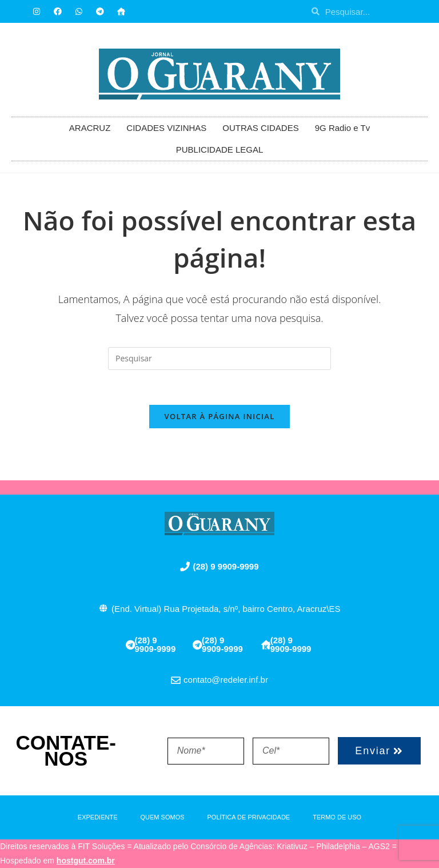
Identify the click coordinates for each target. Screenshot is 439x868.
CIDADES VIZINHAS (166, 128)
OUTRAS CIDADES (260, 128)
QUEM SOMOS (163, 817)
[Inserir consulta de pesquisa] (219, 358)
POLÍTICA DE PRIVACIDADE (248, 817)
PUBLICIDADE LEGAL (220, 149)
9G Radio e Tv (342, 128)
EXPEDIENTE (98, 817)
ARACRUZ (90, 128)
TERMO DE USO (337, 817)
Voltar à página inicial (219, 416)
